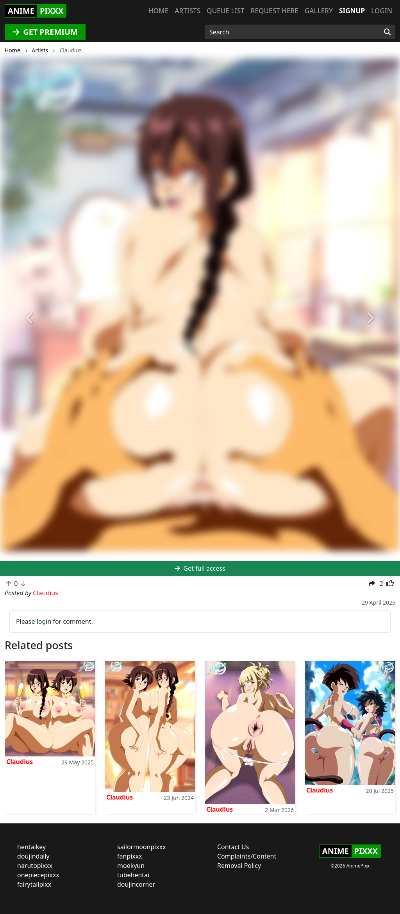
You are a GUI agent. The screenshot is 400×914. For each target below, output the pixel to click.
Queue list (225, 10)
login (44, 621)
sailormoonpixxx (141, 847)
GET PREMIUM (45, 32)
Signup (352, 10)
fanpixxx (129, 856)
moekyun (131, 865)
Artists (187, 10)
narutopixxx (34, 865)
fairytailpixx (34, 884)
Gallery (319, 10)
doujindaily (33, 856)
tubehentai (133, 875)
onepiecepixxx (38, 875)
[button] (30, 318)
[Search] (387, 32)
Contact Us (233, 847)
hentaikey (31, 847)
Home (158, 10)
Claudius (19, 761)
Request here (274, 10)
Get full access (200, 568)
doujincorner (136, 884)
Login (381, 10)
